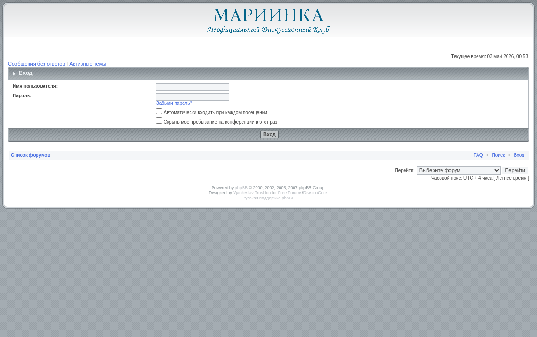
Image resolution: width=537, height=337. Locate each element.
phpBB (241, 187)
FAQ (478, 155)
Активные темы (87, 63)
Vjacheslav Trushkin (252, 192)
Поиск (498, 155)
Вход (519, 155)
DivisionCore (315, 192)
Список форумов (31, 155)
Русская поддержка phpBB (268, 198)
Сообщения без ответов (36, 63)
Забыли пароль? (174, 103)
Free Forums (290, 192)
